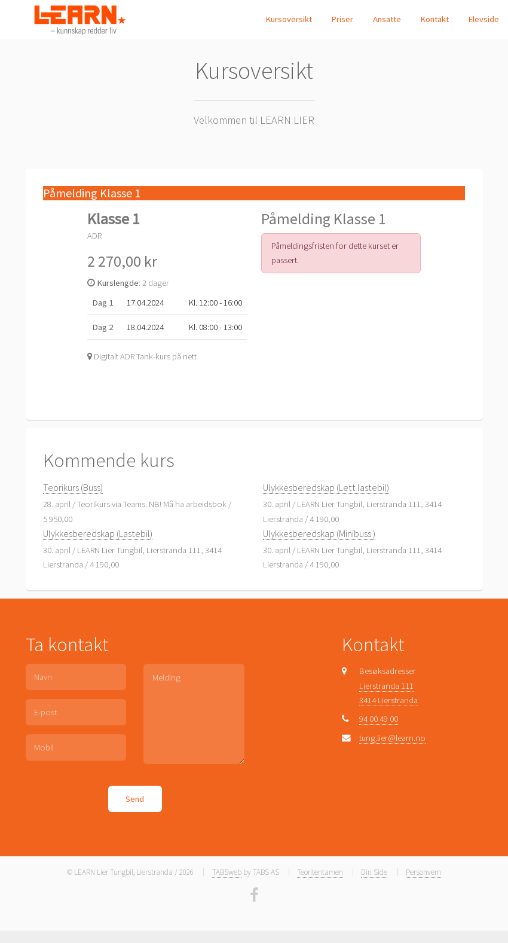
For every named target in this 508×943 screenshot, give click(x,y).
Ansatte (387, 19)
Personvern (423, 872)
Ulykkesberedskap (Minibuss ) (319, 533)
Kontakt (434, 19)
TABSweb (226, 872)
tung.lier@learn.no (392, 738)
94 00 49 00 (378, 718)
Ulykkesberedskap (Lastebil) (97, 533)
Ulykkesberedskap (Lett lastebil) (326, 487)
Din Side (374, 872)
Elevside (483, 19)
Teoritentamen (320, 872)
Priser (342, 19)
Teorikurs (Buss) (73, 487)
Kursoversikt (288, 19)
